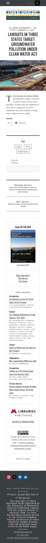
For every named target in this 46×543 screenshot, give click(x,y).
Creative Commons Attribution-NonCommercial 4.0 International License (23, 446)
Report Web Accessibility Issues (22, 538)
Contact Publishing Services (25, 488)
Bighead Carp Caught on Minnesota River (23, 203)
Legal (18, 146)
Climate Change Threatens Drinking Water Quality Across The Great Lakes (22, 389)
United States (23, 152)
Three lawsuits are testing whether (26, 96)
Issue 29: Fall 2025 (23, 226)
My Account (23, 491)
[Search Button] (37, 3)
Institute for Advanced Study (23, 421)
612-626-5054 (23, 535)
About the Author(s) (14, 161)
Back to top (23, 529)
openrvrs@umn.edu (23, 532)
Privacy (12, 494)
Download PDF (23, 265)
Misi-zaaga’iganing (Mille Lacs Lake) (22, 360)
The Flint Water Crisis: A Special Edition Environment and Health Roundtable (23, 188)
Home (9, 488)
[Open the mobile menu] (23, 3)
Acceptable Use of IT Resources (27, 496)
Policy (27, 146)
